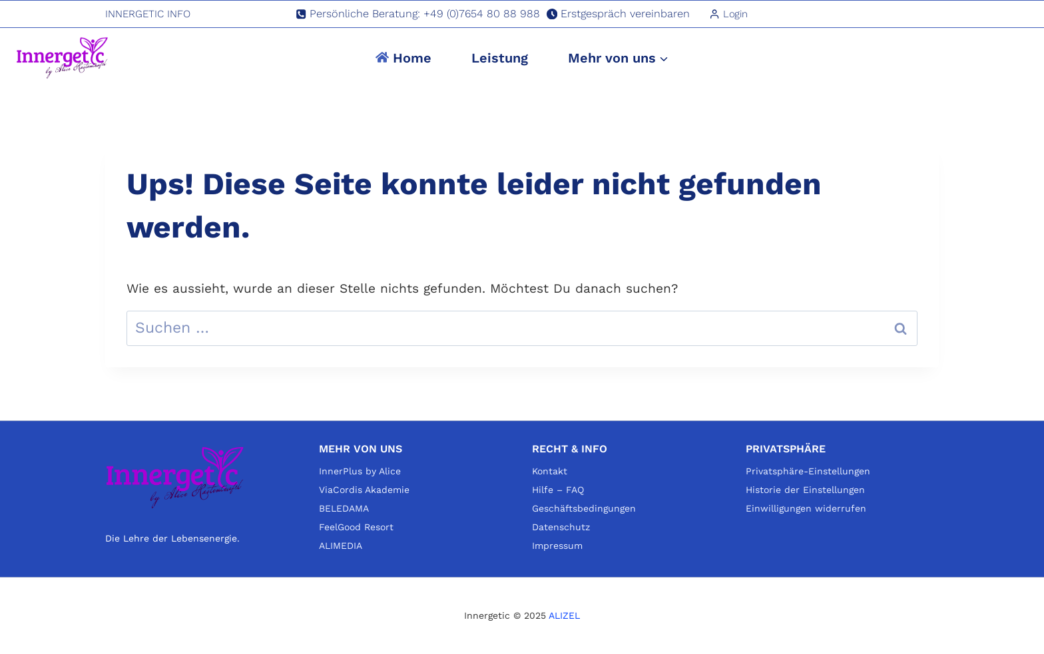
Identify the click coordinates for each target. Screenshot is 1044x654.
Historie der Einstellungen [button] (805, 489)
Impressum (557, 545)
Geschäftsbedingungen (584, 508)
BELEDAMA (344, 508)
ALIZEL (564, 615)
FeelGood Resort (356, 527)
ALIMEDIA (340, 545)
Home (403, 58)
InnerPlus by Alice (360, 471)
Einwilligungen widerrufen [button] (806, 508)
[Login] (728, 14)
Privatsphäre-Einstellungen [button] (808, 471)
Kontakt (549, 471)
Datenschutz (561, 527)
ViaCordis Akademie (364, 489)
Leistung (499, 58)
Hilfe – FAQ (558, 489)
